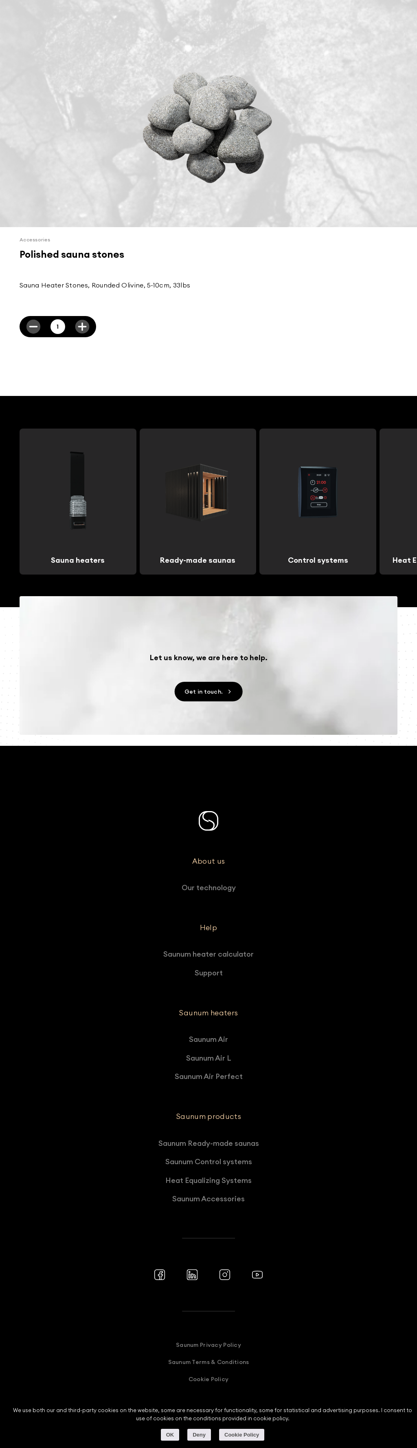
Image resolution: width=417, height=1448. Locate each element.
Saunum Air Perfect (209, 1076)
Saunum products (208, 1116)
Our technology (209, 887)
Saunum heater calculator (208, 954)
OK (170, 1435)
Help (208, 927)
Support (209, 972)
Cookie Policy (209, 1379)
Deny (199, 1435)
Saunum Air (208, 1039)
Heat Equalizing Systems (208, 1180)
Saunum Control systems (208, 1161)
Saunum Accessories (208, 1198)
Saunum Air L (208, 1058)
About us (208, 861)
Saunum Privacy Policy (208, 1345)
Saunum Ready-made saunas (208, 1143)
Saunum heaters (208, 1012)
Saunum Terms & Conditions (208, 1362)
